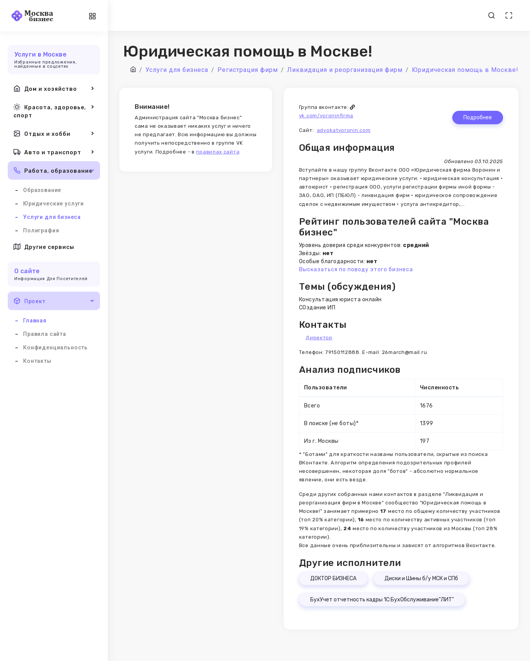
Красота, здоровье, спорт (53, 110)
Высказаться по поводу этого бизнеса (356, 269)
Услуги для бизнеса (52, 217)
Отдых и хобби (53, 133)
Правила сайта (44, 334)
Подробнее (477, 117)
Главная (35, 320)
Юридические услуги (53, 203)
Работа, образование (53, 170)
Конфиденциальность (55, 347)
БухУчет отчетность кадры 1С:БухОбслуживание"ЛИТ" (382, 599)
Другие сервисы (43, 246)
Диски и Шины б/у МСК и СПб (421, 578)
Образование (42, 190)
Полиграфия (41, 230)
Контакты (37, 361)
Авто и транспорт (53, 152)
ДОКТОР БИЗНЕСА (333, 578)
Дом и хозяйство (53, 88)
